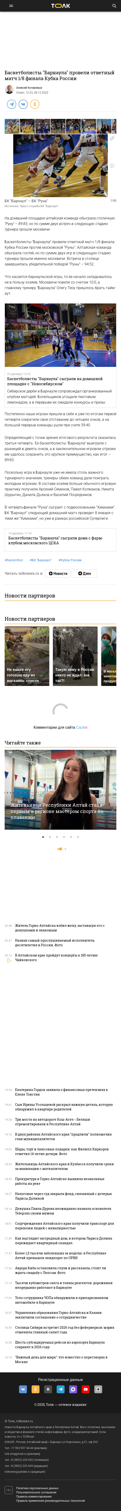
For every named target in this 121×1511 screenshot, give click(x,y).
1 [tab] (43, 837)
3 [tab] (57, 837)
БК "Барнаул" (41, 560)
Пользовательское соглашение (36, 1492)
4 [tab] (64, 837)
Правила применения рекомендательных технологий (50, 1500)
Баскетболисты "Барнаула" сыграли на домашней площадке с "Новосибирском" (55, 381)
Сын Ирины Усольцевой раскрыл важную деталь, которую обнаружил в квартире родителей (64, 1106)
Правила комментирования (34, 1496)
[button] (27, 126)
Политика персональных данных (37, 1488)
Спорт (20, 92)
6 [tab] (78, 837)
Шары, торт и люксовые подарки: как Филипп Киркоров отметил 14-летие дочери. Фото (62, 1151)
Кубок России (70, 560)
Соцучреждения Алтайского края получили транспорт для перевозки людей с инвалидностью (64, 1225)
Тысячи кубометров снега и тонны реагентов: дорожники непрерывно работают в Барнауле (64, 1285)
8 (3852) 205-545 (22, 1460)
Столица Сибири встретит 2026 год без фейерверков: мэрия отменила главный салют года (64, 1329)
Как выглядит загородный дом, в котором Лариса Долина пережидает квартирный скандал (63, 1240)
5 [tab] (71, 837)
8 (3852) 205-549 (22, 1466)
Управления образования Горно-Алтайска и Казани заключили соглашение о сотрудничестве (58, 1314)
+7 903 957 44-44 (22, 1448)
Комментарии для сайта (60, 727)
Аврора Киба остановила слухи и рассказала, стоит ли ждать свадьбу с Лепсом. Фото (60, 1270)
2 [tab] (50, 837)
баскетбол (14, 560)
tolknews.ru (24, 1421)
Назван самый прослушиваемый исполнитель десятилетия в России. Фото (55, 942)
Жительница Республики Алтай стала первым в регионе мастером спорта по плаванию (56, 811)
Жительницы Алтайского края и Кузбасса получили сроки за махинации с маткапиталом (64, 1166)
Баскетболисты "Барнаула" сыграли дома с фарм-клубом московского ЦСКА (55, 540)
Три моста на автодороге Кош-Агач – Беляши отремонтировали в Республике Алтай (52, 1121)
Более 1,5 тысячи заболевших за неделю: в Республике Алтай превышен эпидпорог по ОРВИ (60, 1255)
